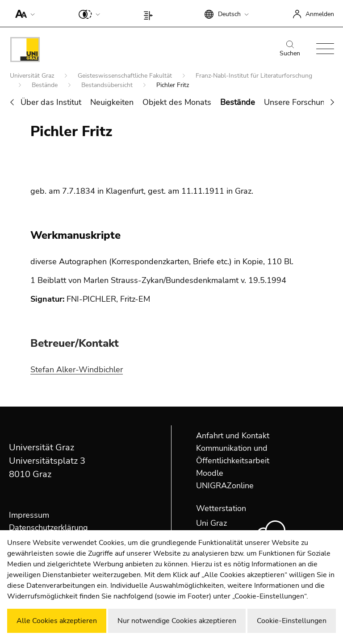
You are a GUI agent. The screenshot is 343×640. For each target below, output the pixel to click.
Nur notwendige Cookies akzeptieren (176, 621)
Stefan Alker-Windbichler (76, 369)
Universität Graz (33, 75)
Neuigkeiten (112, 102)
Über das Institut (51, 102)
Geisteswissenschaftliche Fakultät (126, 75)
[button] (23, 13)
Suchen (290, 49)
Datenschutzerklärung (48, 527)
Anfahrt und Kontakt (232, 435)
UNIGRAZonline (225, 485)
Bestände (45, 85)
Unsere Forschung (297, 102)
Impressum (29, 515)
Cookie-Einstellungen (291, 621)
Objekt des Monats (176, 102)
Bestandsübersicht (107, 85)
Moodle (209, 473)
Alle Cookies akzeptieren (57, 621)
